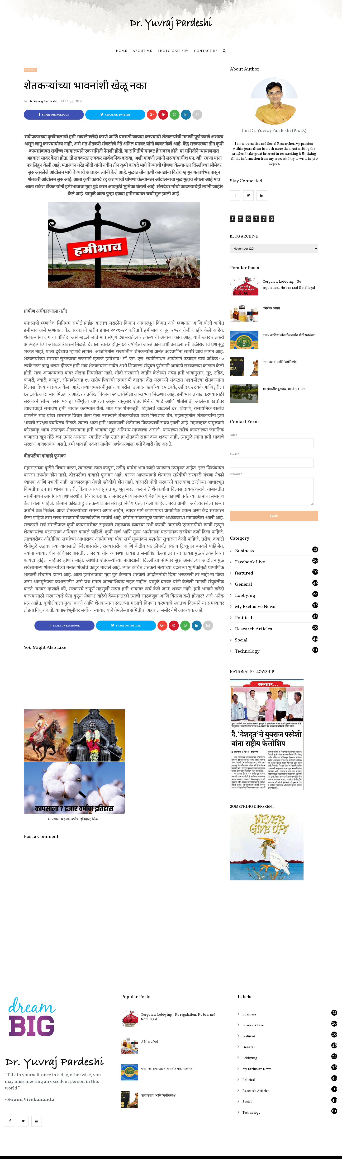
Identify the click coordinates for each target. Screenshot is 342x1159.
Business (244, 551)
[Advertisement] (274, 927)
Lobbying (245, 595)
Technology (247, 651)
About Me (142, 51)
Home (121, 51)
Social (30, 69)
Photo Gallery (173, 51)
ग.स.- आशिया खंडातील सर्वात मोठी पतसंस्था (289, 335)
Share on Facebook (53, 115)
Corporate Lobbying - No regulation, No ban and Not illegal (289, 285)
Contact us (206, 51)
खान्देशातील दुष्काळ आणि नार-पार (284, 389)
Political (243, 618)
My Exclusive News (255, 606)
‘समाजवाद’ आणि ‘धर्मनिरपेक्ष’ (280, 362)
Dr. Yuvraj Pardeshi (42, 101)
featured (244, 573)
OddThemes (188, 1151)
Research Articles (253, 629)
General (243, 584)
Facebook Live (250, 562)
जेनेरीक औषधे (271, 308)
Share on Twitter (115, 115)
